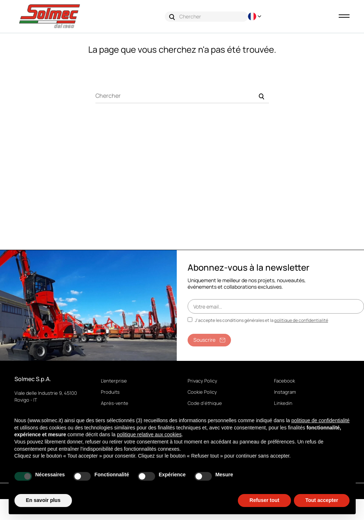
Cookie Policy (202, 392)
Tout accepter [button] (321, 500)
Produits (110, 392)
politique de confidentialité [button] (320, 420)
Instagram (285, 392)
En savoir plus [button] (43, 500)
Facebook (284, 381)
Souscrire (209, 340)
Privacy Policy (202, 381)
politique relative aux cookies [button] (149, 434)
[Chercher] (182, 96)
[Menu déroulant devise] (255, 16)
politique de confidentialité (301, 321)
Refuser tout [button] (264, 500)
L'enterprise (114, 381)
